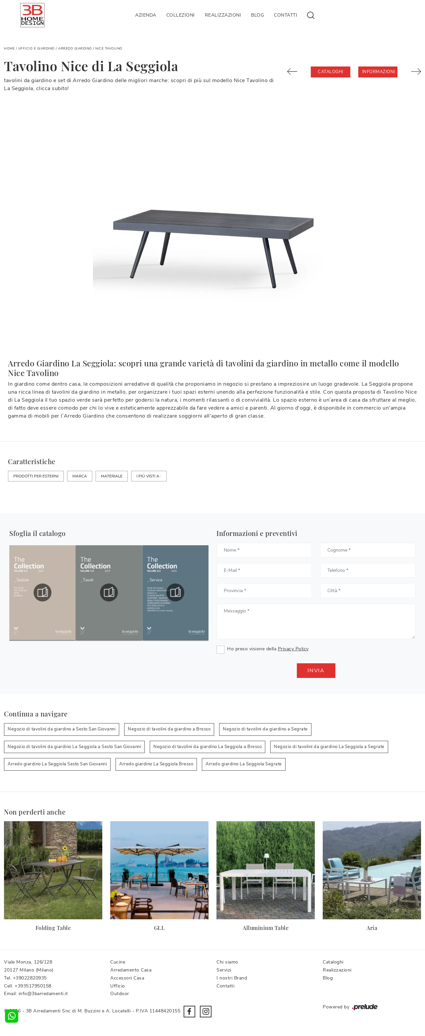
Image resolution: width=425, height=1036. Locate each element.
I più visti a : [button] (148, 476)
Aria (372, 928)
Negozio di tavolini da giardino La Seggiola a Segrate (329, 747)
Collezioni (180, 15)
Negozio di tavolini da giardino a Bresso (169, 729)
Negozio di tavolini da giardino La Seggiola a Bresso (207, 747)
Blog (257, 15)
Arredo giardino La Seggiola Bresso (156, 764)
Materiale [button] (112, 476)
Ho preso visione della (268, 649)
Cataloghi (330, 72)
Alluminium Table (266, 928)
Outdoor (119, 993)
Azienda (145, 15)
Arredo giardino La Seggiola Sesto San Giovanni (57, 764)
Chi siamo (227, 962)
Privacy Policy (293, 649)
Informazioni (378, 72)
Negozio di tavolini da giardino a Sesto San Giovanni (62, 729)
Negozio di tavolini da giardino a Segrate (265, 729)
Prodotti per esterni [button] (35, 476)
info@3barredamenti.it (43, 993)
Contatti (285, 15)
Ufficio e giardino (36, 48)
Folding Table (53, 928)
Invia (316, 670)
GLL (159, 928)
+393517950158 (33, 986)
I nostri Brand (231, 978)
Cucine (117, 962)
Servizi (223, 970)
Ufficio (117, 986)
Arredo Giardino (75, 48)
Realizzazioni (223, 15)
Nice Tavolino (109, 48)
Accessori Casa (127, 978)
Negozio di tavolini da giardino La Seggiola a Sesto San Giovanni (74, 747)
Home (9, 48)
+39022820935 (30, 978)
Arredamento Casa (130, 970)
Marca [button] (79, 476)
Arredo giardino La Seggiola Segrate (244, 764)
